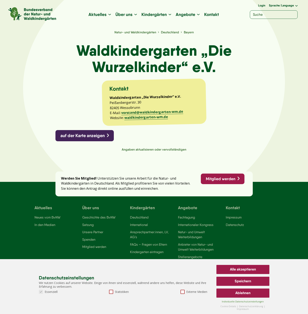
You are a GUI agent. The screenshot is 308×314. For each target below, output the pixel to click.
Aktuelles (97, 14)
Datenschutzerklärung (251, 306)
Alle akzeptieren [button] (243, 269)
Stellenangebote (190, 257)
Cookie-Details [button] (228, 306)
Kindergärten (154, 14)
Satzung (88, 225)
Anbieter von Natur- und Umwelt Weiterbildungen (196, 246)
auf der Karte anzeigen (82, 135)
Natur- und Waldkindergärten (135, 32)
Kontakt (211, 14)
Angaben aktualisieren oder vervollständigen (154, 149)
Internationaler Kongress (196, 225)
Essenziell (48, 292)
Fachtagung (186, 217)
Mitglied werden (220, 178)
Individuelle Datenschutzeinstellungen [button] (243, 301)
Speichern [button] (243, 281)
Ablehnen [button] (242, 293)
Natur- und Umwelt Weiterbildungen (191, 234)
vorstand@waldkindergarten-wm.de (152, 112)
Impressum (234, 217)
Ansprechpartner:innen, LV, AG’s (149, 234)
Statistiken (119, 292)
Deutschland (170, 32)
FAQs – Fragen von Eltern (148, 244)
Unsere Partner (92, 232)
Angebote (185, 14)
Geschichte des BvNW (98, 217)
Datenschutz (235, 225)
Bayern (189, 32)
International (139, 225)
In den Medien (44, 225)
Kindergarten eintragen (146, 252)
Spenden (88, 239)
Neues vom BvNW (47, 217)
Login (261, 5)
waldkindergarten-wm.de (146, 117)
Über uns (124, 14)
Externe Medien (193, 292)
